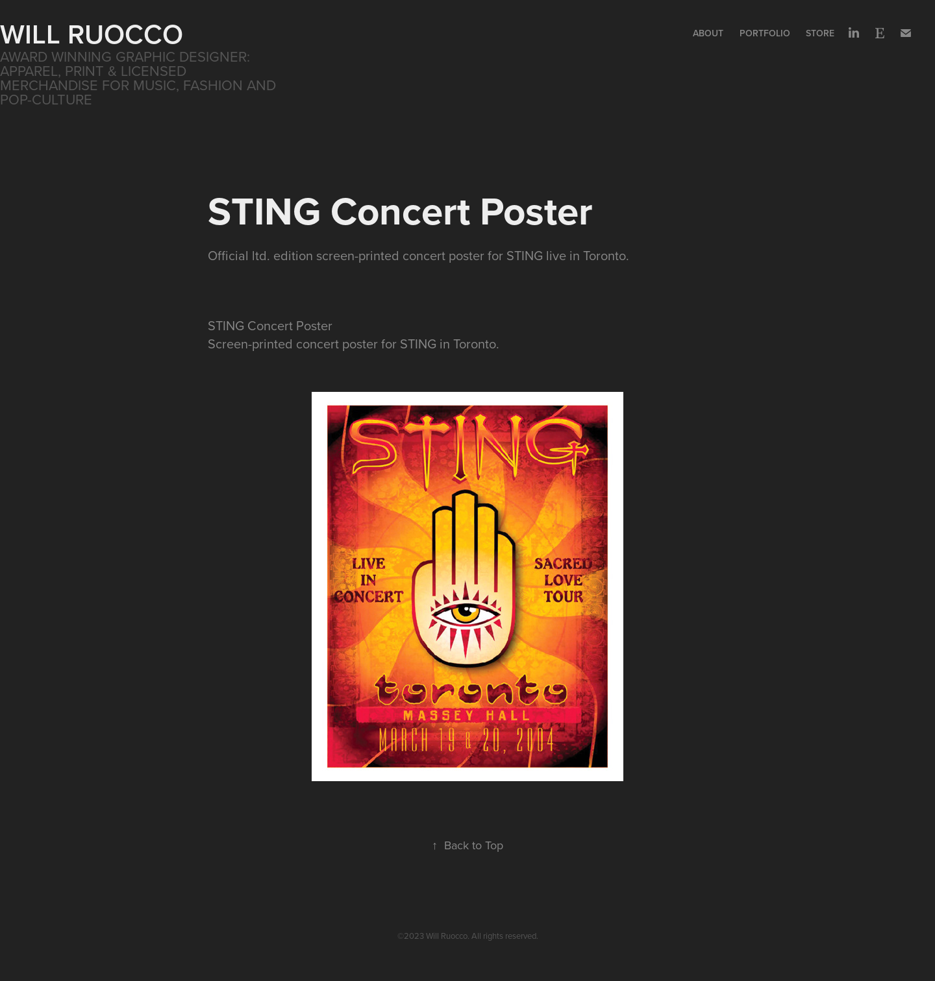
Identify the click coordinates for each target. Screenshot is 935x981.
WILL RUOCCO (91, 33)
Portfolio (765, 33)
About (708, 33)
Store (820, 33)
